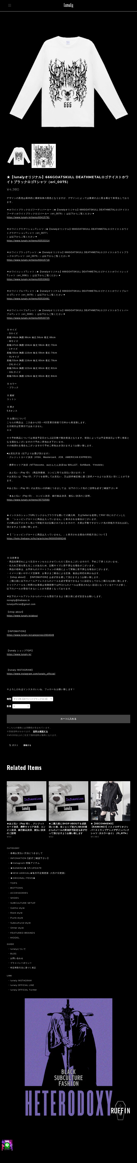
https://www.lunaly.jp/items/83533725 (28, 318)
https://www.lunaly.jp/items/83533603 (28, 279)
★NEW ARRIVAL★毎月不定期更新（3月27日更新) (37, 873)
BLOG (13, 953)
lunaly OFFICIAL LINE (22, 985)
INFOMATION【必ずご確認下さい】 (29, 858)
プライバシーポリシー (21, 963)
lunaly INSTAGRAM (21, 980)
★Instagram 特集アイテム (25, 863)
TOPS (13, 883)
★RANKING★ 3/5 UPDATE (26, 868)
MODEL (15, 937)
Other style (17, 927)
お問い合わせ (16, 958)
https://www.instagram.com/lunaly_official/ (31, 673)
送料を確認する (40, 731)
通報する (27, 745)
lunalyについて (18, 949)
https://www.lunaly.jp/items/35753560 (28, 500)
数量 (9, 706)
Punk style (16, 917)
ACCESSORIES (19, 893)
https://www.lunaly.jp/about (22, 615)
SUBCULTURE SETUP (22, 903)
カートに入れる (68, 719)
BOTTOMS (16, 887)
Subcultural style (20, 922)
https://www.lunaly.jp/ (19, 654)
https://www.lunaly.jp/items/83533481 (28, 298)
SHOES (14, 898)
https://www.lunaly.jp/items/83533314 (28, 240)
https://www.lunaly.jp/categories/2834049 (30, 635)
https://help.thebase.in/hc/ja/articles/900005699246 (36, 538)
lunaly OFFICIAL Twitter (23, 990)
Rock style (16, 912)
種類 (9, 699)
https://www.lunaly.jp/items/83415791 (28, 217)
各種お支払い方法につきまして (26, 853)
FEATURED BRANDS (22, 932)
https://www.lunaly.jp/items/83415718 (28, 260)
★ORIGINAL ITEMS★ (22, 878)
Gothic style (17, 908)
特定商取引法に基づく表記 (23, 967)
